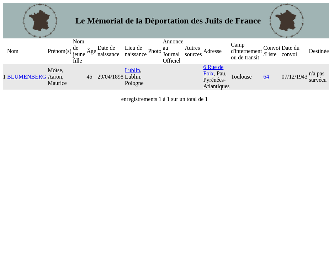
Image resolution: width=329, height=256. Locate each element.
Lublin (132, 70)
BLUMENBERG (26, 77)
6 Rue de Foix (213, 70)
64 (266, 77)
